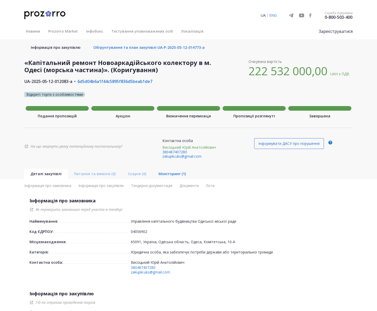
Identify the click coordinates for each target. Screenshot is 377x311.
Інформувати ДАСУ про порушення (289, 143)
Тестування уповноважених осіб (142, 31)
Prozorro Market (63, 31)
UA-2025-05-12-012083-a (48, 81)
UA (263, 15)
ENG (273, 15)
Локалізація (192, 31)
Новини (33, 31)
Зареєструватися (336, 31)
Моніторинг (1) (172, 173)
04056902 (139, 231)
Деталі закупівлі (46, 173)
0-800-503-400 (338, 17)
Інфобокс (94, 31)
